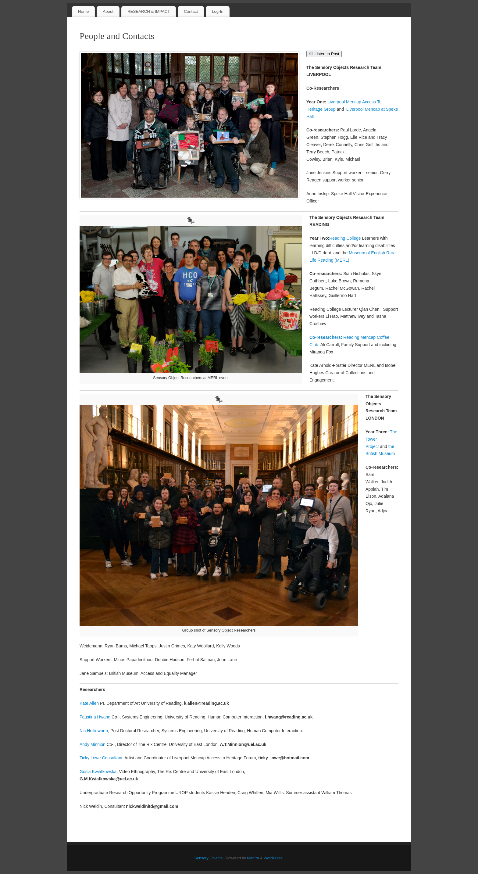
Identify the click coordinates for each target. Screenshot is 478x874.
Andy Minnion (92, 744)
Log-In (217, 11)
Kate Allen (89, 703)
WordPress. (274, 858)
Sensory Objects (208, 858)
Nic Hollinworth (94, 730)
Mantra (253, 858)
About (108, 11)
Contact (191, 11)
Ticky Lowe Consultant (101, 757)
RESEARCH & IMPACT (148, 11)
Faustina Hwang (95, 717)
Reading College (345, 238)
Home (83, 11)
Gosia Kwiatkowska (98, 771)
